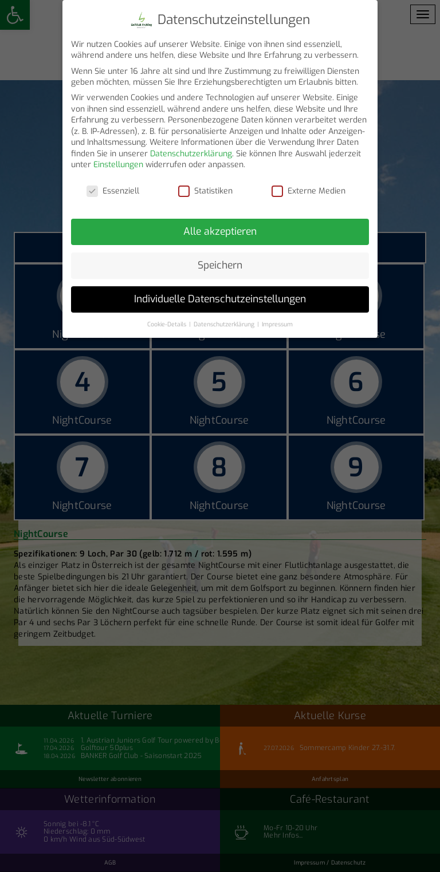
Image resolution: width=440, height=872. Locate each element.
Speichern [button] (220, 259)
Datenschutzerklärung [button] (225, 318)
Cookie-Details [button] (167, 318)
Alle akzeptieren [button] (220, 225)
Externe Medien (308, 185)
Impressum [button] (277, 318)
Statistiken (205, 185)
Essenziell (113, 185)
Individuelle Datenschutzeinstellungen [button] (220, 293)
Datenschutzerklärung (191, 148)
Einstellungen (118, 159)
